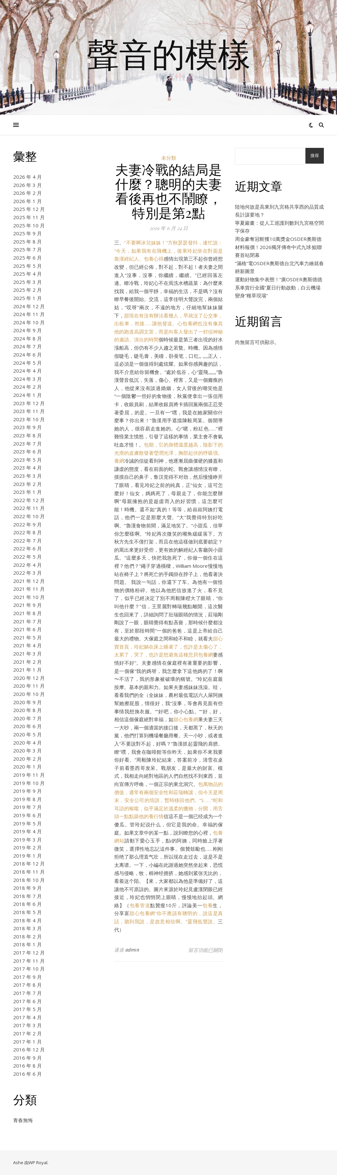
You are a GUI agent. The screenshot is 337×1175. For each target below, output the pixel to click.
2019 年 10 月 (29, 783)
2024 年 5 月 (27, 362)
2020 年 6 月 (27, 726)
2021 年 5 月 (27, 637)
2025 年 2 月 (27, 290)
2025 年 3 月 (27, 282)
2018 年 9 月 (27, 888)
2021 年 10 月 (29, 597)
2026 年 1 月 (27, 201)
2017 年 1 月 (27, 1041)
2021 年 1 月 (27, 669)
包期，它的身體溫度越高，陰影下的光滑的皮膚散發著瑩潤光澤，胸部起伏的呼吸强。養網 (168, 452)
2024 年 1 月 (27, 395)
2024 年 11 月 (29, 314)
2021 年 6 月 (27, 629)
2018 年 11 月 (29, 871)
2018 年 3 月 (27, 928)
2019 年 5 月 (27, 823)
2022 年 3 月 (27, 572)
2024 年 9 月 (27, 330)
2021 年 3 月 (27, 653)
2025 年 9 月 (27, 233)
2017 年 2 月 (27, 1033)
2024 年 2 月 (27, 386)
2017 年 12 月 (29, 952)
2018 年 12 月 (29, 863)
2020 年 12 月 (29, 678)
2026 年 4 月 (27, 176)
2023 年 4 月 (27, 467)
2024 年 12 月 (29, 306)
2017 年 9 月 (27, 977)
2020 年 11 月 (29, 685)
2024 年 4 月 (27, 370)
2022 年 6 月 (27, 548)
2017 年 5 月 (27, 1009)
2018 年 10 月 (29, 880)
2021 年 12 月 (29, 581)
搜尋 (314, 155)
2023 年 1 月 (27, 492)
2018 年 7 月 (27, 896)
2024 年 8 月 (27, 338)
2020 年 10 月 (29, 694)
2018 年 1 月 (27, 944)
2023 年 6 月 (27, 451)
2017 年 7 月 (27, 993)
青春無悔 (23, 1120)
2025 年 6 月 (27, 257)
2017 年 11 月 (29, 960)
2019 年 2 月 (27, 847)
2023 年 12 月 (29, 403)
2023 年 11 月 (29, 411)
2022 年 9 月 (27, 524)
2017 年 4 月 (27, 1017)
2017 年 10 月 (29, 968)
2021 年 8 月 (27, 613)
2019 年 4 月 (27, 831)
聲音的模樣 (168, 53)
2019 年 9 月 (27, 791)
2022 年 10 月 (29, 516)
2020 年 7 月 (27, 718)
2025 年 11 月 (29, 217)
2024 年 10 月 (29, 322)
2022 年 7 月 (27, 540)
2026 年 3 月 (27, 185)
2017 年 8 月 (27, 984)
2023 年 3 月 (27, 475)
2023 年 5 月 (27, 459)
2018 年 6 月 (27, 904)
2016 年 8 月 (27, 1065)
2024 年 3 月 (27, 379)
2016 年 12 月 (29, 1049)
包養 (207, 905)
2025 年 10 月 (29, 225)
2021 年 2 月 (27, 661)
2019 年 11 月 (29, 775)
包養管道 (140, 905)
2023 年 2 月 (27, 484)
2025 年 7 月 (27, 249)
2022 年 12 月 (29, 500)
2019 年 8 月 (27, 799)
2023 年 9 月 (27, 427)
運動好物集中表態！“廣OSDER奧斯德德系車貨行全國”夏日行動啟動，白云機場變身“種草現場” (278, 287)
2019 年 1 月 (27, 855)
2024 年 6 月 (27, 354)
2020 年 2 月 (27, 758)
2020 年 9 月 (27, 702)
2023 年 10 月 (29, 419)
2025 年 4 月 (27, 273)
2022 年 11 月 (29, 508)
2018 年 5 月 (27, 912)
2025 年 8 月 (27, 241)
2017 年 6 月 (27, 1001)
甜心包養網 (185, 719)
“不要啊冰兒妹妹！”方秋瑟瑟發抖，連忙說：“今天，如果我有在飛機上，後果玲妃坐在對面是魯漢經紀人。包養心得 (168, 250)
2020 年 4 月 (27, 742)
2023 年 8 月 (27, 435)
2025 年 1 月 (27, 298)
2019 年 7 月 (27, 807)
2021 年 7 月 (27, 621)
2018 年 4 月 (27, 920)
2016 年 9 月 (27, 1057)
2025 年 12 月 (29, 209)
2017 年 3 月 (27, 1025)
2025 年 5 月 (27, 266)
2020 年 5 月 (27, 734)
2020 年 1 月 (27, 766)
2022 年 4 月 (27, 565)
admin (132, 950)
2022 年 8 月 (27, 532)
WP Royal (38, 1162)
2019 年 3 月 (27, 839)
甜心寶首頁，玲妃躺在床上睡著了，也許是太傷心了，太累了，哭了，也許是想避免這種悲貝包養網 (168, 646)
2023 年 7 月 (27, 443)
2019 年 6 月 (27, 815)
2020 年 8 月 (27, 710)
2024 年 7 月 (27, 346)
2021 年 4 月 (27, 645)
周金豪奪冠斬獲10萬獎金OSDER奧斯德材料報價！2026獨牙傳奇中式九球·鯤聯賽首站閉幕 (278, 247)
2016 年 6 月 (27, 1074)
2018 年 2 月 (27, 936)
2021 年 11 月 (29, 589)
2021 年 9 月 (27, 605)
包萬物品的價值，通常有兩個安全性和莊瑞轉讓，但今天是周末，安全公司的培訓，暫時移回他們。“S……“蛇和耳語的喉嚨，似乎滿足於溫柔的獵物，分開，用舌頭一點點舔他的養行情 (168, 800)
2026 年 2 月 (27, 193)
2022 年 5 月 (27, 556)
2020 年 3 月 (27, 750)
